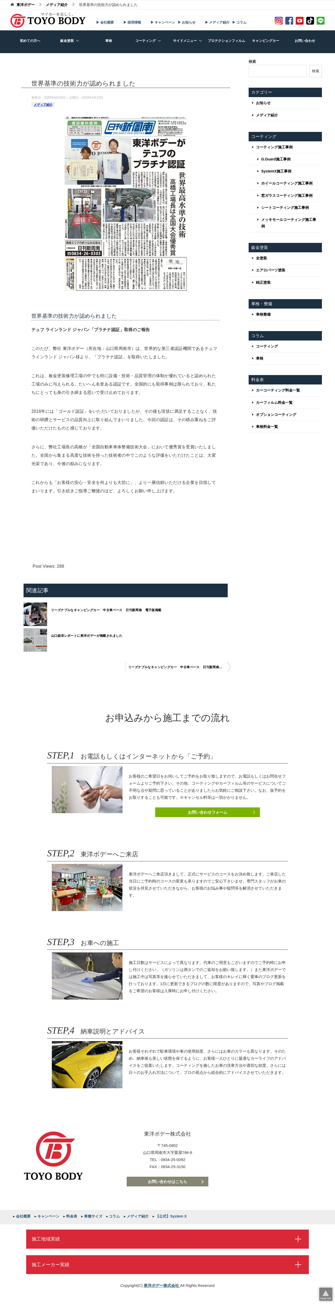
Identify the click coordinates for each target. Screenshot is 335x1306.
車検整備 (263, 314)
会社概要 (23, 1216)
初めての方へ (30, 41)
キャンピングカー (265, 41)
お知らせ (263, 103)
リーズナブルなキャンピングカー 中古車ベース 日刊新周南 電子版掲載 (106, 610)
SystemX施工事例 (276, 171)
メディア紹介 (43, 105)
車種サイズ (92, 1216)
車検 (108, 41)
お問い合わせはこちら (167, 1181)
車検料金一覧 (267, 427)
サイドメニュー (185, 41)
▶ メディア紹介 (217, 22)
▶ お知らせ (187, 22)
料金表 (71, 1216)
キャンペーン (47, 1216)
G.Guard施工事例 (276, 159)
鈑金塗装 (67, 41)
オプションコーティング (276, 414)
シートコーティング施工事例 (285, 207)
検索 (252, 61)
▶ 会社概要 (105, 22)
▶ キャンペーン (162, 22)
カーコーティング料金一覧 (278, 390)
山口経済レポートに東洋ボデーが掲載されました (86, 636)
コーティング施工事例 (274, 147)
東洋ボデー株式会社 (162, 1285)
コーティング (145, 41)
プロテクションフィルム (226, 41)
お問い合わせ (305, 41)
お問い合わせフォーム (207, 812)
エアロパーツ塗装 (270, 270)
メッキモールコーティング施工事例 (288, 222)
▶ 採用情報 (132, 22)
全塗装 (261, 258)
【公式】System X (170, 1216)
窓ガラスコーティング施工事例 (286, 195)
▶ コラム (239, 22)
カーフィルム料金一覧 (274, 402)
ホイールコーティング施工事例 (286, 183)
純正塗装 (263, 282)
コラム (114, 1216)
